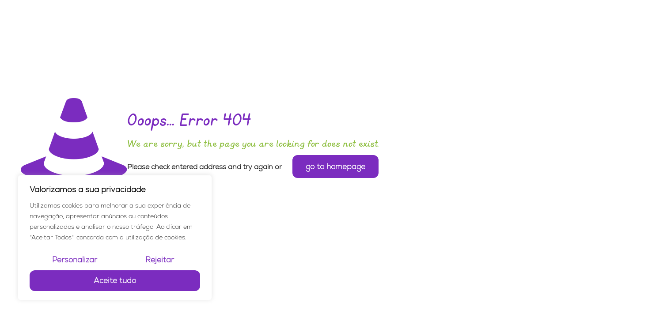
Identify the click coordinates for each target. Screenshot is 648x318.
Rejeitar (159, 260)
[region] (115, 237)
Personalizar (74, 260)
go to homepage (335, 166)
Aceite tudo (115, 280)
